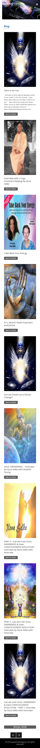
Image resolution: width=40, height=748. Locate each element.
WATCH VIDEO (11, 114)
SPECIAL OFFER (20, 727)
